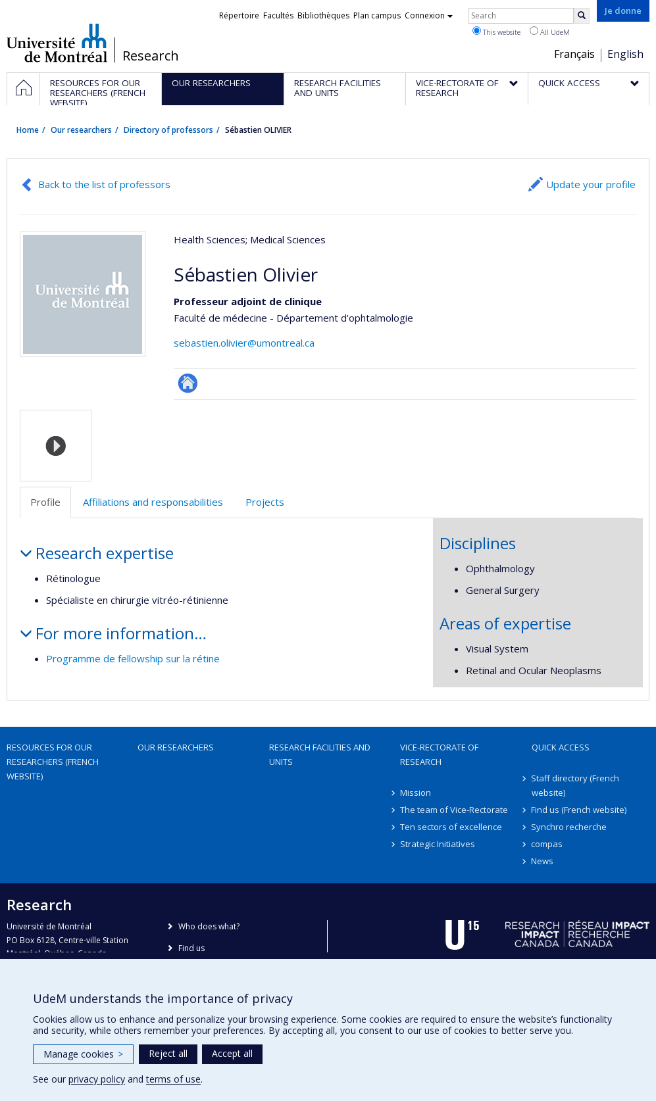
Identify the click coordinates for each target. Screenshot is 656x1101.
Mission (415, 792)
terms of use (173, 1079)
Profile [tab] (45, 501)
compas (547, 844)
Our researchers (81, 129)
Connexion (429, 15)
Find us (191, 948)
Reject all (168, 1053)
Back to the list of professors (104, 184)
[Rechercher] (582, 16)
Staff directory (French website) (576, 785)
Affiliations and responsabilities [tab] (153, 501)
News (543, 861)
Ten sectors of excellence (451, 827)
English (625, 54)
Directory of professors (168, 129)
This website (496, 31)
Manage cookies (83, 1054)
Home (27, 129)
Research (150, 55)
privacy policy (96, 1079)
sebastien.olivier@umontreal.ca (244, 342)
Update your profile (591, 184)
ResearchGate (188, 383)
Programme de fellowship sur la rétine (133, 658)
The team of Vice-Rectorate (454, 810)
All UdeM (550, 31)
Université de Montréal (57, 42)
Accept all (232, 1053)
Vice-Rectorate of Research (439, 754)
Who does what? (209, 926)
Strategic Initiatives (437, 844)
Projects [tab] (264, 501)
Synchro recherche (569, 827)
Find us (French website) (579, 810)
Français (574, 54)
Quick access (561, 747)
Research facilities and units (319, 754)
